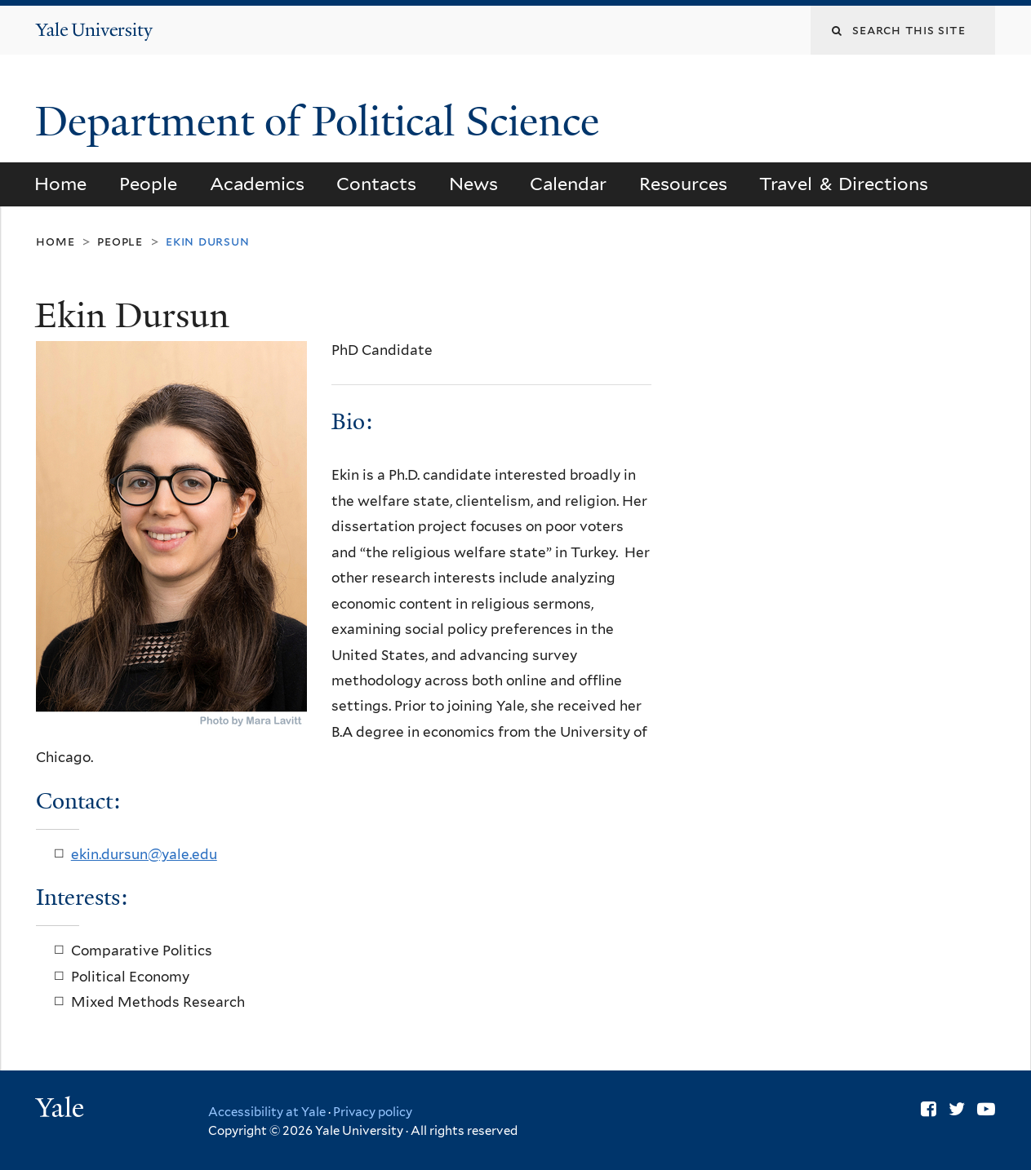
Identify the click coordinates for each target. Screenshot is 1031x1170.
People (148, 183)
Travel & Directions (843, 183)
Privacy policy (372, 1112)
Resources (683, 183)
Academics (257, 183)
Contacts (376, 183)
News (473, 183)
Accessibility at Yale (267, 1112)
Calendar (568, 183)
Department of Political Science (322, 121)
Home (60, 183)
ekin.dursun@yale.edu (144, 854)
